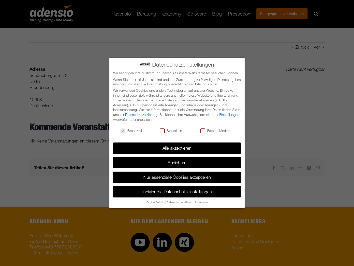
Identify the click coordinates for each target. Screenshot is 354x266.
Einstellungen (229, 114)
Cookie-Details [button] (155, 202)
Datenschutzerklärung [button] (180, 202)
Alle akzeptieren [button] (177, 148)
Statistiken (171, 130)
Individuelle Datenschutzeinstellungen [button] (177, 191)
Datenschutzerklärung (141, 114)
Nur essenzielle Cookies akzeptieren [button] (177, 177)
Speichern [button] (177, 162)
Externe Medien (215, 130)
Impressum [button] (201, 202)
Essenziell (131, 130)
